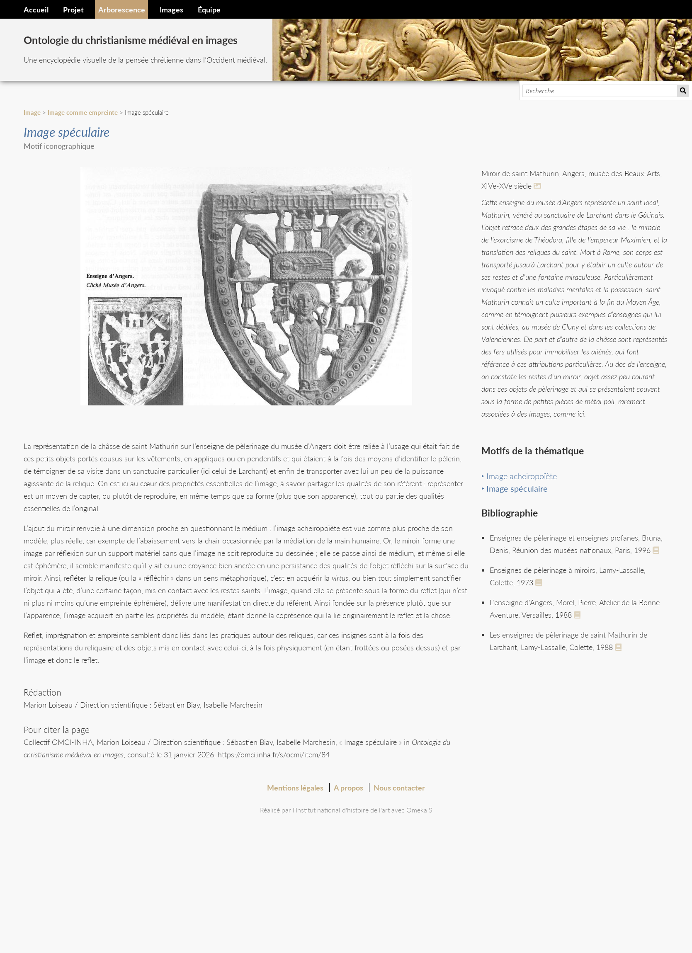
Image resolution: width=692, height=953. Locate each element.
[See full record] (658, 550)
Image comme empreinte (83, 112)
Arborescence (121, 9)
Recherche (683, 91)
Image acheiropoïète (521, 476)
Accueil (36, 9)
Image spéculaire (517, 488)
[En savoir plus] (539, 185)
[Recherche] (599, 91)
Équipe (209, 9)
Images (171, 9)
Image (32, 112)
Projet (73, 9)
